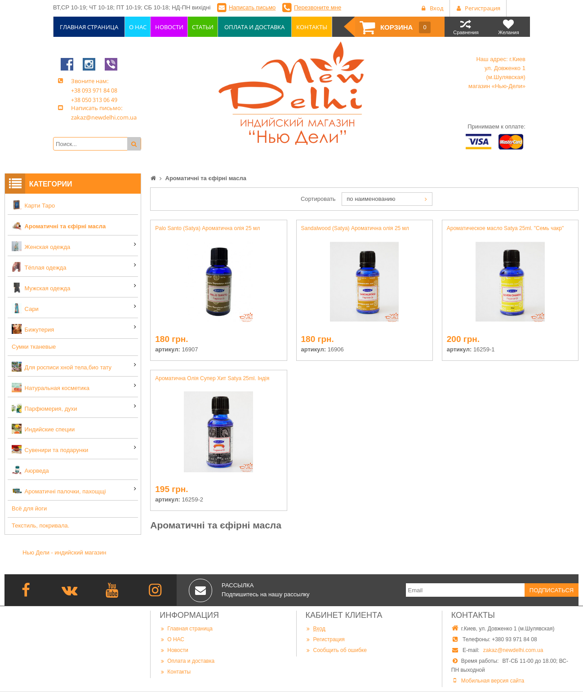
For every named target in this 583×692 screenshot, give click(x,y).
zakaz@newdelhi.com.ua (513, 650)
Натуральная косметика (50, 387)
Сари (25, 308)
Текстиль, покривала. (40, 525)
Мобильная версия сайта (492, 681)
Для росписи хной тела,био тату (61, 367)
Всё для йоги (29, 508)
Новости (174, 650)
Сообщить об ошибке (336, 650)
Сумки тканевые (34, 346)
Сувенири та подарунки (50, 449)
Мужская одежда (41, 288)
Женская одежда (41, 246)
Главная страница (186, 628)
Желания (508, 27)
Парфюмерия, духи (44, 408)
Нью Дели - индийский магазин (64, 552)
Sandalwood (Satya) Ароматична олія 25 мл (355, 228)
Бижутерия (33, 329)
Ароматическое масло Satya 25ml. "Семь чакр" (505, 228)
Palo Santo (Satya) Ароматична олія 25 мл (207, 228)
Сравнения (466, 27)
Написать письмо (252, 7)
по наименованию (371, 198)
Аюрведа (30, 470)
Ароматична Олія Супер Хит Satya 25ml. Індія (212, 378)
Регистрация (325, 639)
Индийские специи (43, 429)
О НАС (172, 639)
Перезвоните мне (317, 7)
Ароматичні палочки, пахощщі (59, 491)
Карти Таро (33, 205)
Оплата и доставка (187, 661)
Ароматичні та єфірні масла (59, 226)
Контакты (175, 671)
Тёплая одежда (39, 267)
